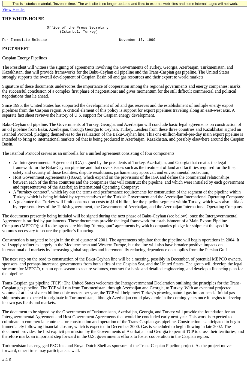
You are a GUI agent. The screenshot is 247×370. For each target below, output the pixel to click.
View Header (13, 9)
